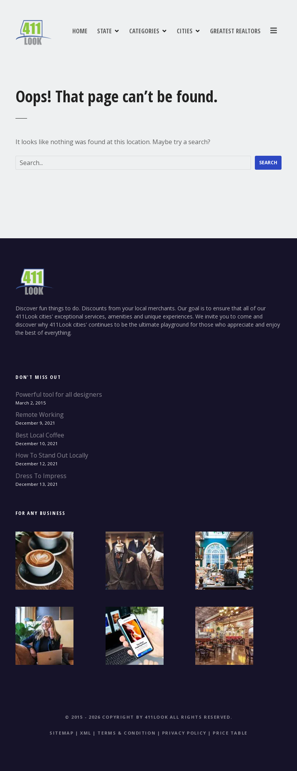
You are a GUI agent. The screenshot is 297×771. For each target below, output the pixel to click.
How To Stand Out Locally (51, 455)
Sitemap (61, 733)
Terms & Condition (126, 733)
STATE (166, 30)
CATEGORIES (206, 30)
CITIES (246, 30)
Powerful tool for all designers (58, 394)
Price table (230, 733)
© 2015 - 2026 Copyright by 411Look (116, 717)
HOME (141, 30)
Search (268, 162)
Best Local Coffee (39, 435)
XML (85, 733)
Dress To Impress (41, 476)
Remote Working (39, 414)
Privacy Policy (184, 733)
